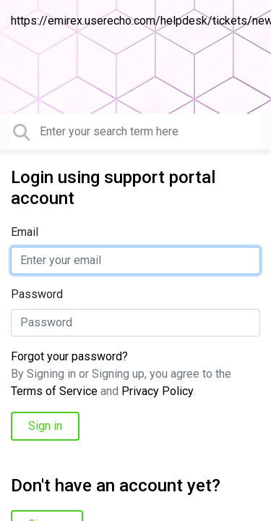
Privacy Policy (157, 391)
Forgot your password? (69, 356)
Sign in (45, 426)
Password (37, 294)
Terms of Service (54, 391)
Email (24, 232)
